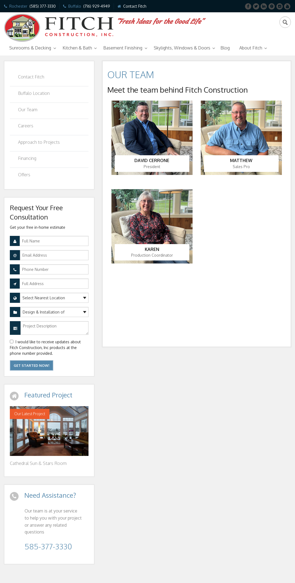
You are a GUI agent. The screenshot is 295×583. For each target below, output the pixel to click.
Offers (24, 174)
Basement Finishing (122, 48)
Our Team (27, 109)
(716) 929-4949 (96, 6)
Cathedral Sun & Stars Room (38, 463)
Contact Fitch (134, 6)
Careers (25, 125)
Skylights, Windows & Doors (182, 48)
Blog (225, 48)
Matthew (241, 160)
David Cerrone (151, 160)
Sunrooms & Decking (30, 48)
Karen (152, 249)
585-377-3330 (48, 546)
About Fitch (250, 48)
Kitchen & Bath (77, 48)
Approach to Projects (39, 142)
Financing (27, 158)
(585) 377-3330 (43, 6)
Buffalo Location (34, 93)
